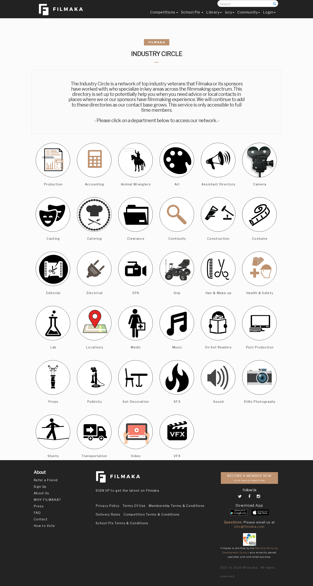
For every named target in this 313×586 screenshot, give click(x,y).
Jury (229, 17)
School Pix (192, 17)
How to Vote (44, 526)
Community (248, 17)
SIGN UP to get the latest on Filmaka (127, 490)
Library (214, 17)
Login (269, 17)
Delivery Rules (108, 514)
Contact (41, 519)
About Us (41, 493)
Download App (249, 505)
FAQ (37, 512)
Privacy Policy (107, 506)
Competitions (164, 17)
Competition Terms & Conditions (152, 514)
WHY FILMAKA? (47, 499)
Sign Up (40, 486)
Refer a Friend (46, 480)
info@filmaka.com (249, 526)
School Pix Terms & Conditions (122, 523)
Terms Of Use (134, 506)
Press (39, 506)
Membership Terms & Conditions (177, 506)
